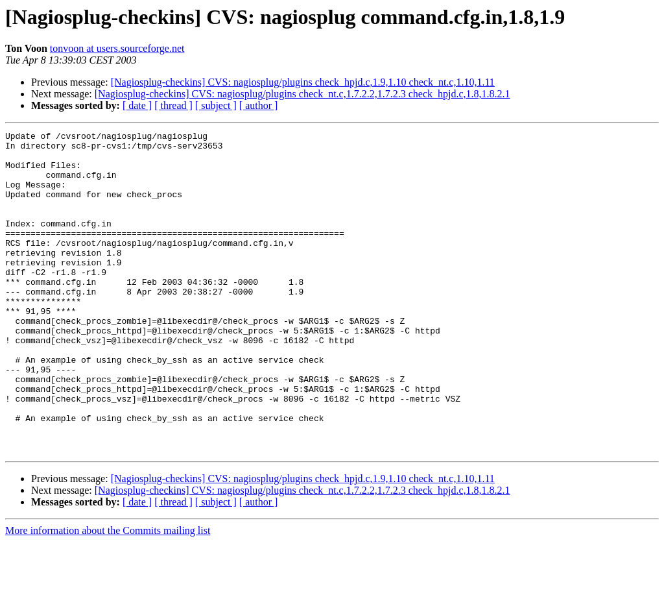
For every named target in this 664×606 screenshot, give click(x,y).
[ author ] (258, 105)
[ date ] (137, 105)
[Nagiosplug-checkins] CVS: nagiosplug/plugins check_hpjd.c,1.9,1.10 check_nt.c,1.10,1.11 (303, 82)
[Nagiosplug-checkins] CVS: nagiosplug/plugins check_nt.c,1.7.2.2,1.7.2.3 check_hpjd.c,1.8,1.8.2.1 (302, 93)
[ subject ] (216, 105)
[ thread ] (173, 105)
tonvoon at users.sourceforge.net (117, 48)
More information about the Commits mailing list (107, 594)
